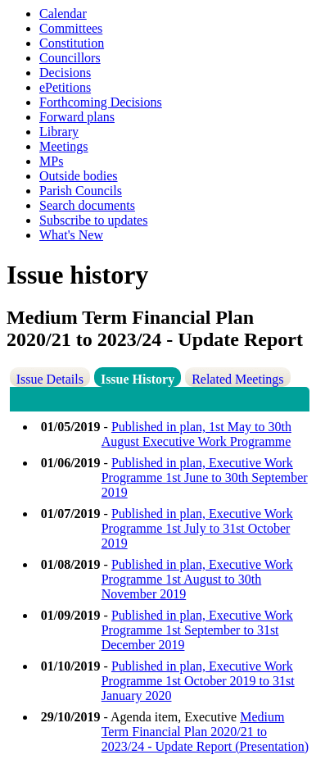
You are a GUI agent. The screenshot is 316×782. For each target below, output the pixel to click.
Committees (70, 28)
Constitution (71, 43)
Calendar (63, 13)
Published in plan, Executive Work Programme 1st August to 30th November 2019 (197, 579)
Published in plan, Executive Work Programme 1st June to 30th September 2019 (205, 477)
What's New (71, 235)
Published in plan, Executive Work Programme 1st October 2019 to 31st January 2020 (198, 680)
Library (59, 132)
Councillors (70, 58)
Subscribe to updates (93, 220)
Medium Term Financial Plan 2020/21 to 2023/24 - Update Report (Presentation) (205, 731)
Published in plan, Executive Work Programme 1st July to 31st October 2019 (197, 528)
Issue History (137, 379)
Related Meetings (237, 379)
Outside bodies (78, 176)
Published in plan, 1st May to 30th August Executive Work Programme (196, 434)
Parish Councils (80, 191)
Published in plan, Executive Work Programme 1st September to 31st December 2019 (197, 630)
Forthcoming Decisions (100, 102)
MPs (51, 161)
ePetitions (65, 87)
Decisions (65, 73)
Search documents (87, 205)
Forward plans (77, 117)
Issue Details (50, 379)
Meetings (63, 146)
